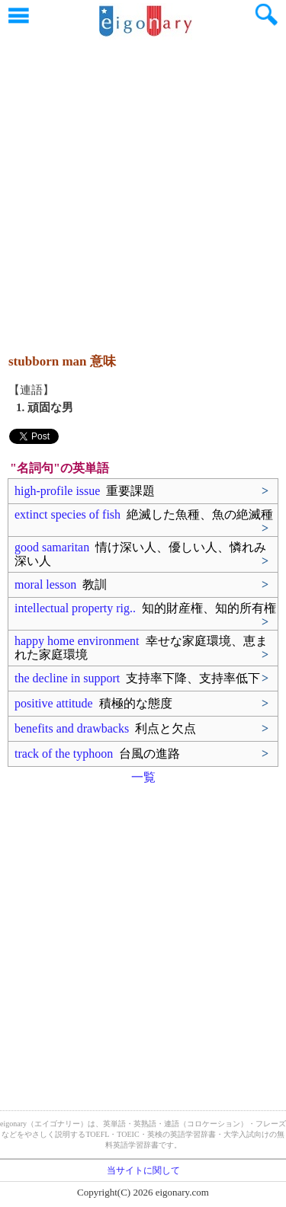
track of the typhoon (97, 753)
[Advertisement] (143, 188)
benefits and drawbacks (105, 728)
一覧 (143, 777)
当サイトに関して (143, 1170)
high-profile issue (84, 490)
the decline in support (137, 678)
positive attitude (93, 703)
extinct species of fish (143, 514)
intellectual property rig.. (145, 608)
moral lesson (60, 584)
